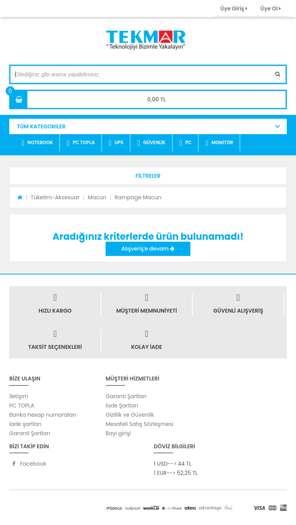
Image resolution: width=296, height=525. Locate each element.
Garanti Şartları (29, 433)
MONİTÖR (219, 143)
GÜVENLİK (151, 143)
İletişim (18, 396)
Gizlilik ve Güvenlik (130, 415)
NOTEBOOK (37, 143)
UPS (116, 143)
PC (186, 143)
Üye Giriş (233, 8)
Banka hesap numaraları (42, 415)
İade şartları (25, 424)
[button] (148, 176)
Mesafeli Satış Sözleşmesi (139, 424)
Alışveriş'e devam (148, 248)
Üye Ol (271, 8)
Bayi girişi (118, 433)
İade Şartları (122, 405)
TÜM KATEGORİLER (41, 126)
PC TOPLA (80, 143)
